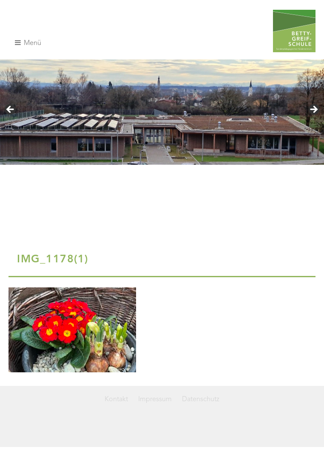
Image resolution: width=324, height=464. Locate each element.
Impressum (155, 399)
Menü (28, 43)
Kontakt (116, 399)
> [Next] (313, 110)
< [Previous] (10, 110)
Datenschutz (200, 399)
